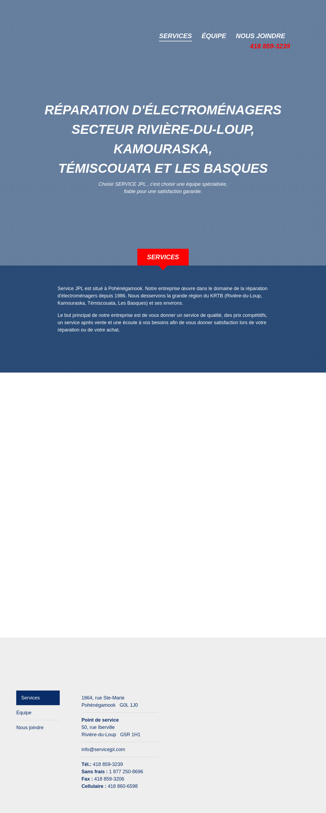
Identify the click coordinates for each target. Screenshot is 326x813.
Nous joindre (260, 35)
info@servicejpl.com (103, 749)
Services (175, 35)
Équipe (214, 35)
